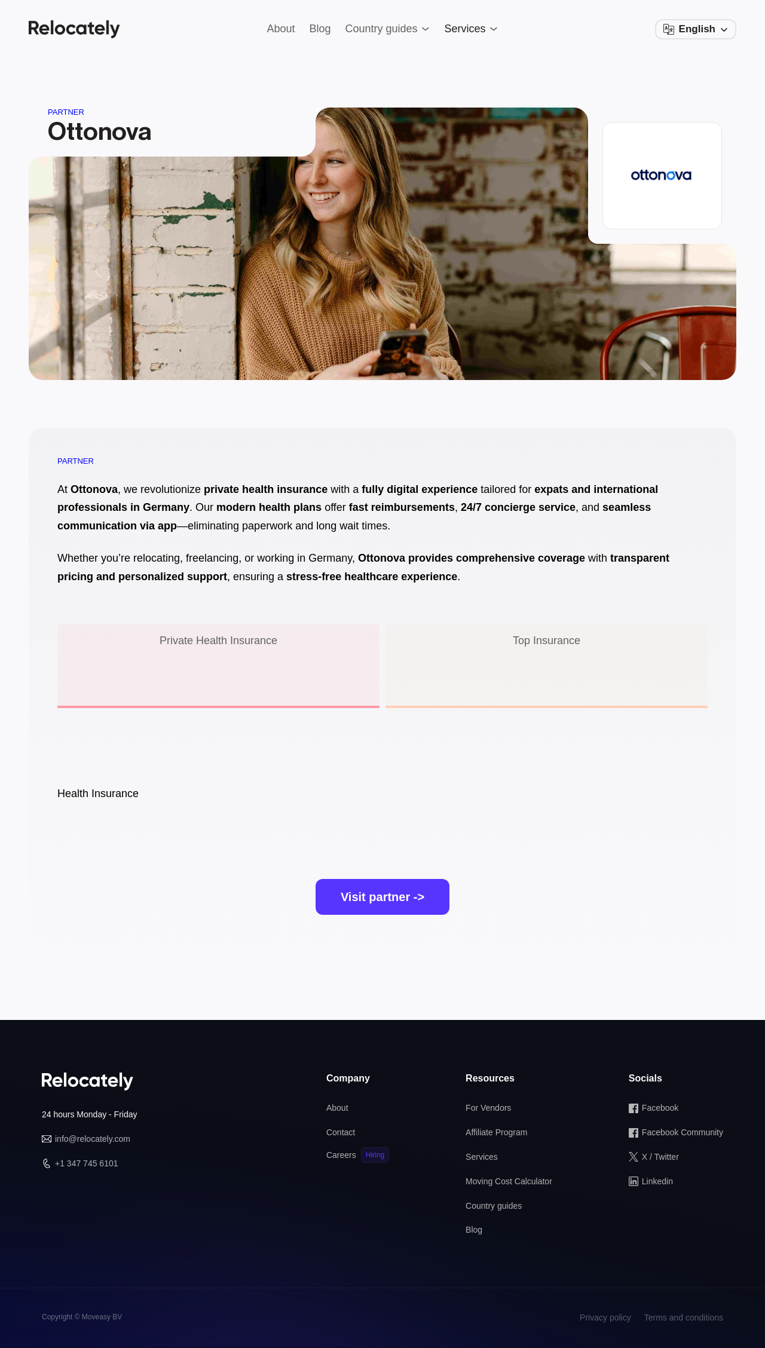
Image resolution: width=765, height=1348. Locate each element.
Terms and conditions (683, 1317)
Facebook (660, 1108)
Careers (341, 1155)
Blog (474, 1229)
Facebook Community (682, 1132)
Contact (340, 1132)
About (337, 1108)
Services (482, 1157)
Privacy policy (605, 1317)
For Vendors (488, 1108)
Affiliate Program (496, 1132)
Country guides (494, 1206)
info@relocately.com (92, 1139)
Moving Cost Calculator (509, 1181)
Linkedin (657, 1181)
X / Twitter (660, 1157)
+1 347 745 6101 (86, 1163)
